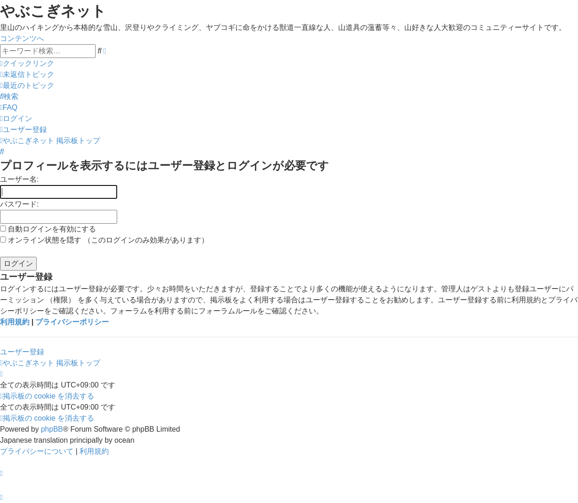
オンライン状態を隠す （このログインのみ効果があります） (104, 240)
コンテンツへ (22, 38)
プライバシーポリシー (72, 322)
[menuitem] (27, 74)
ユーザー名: (19, 179)
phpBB (52, 429)
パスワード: (19, 204)
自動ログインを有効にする (48, 229)
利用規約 (14, 322)
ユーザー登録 (22, 352)
